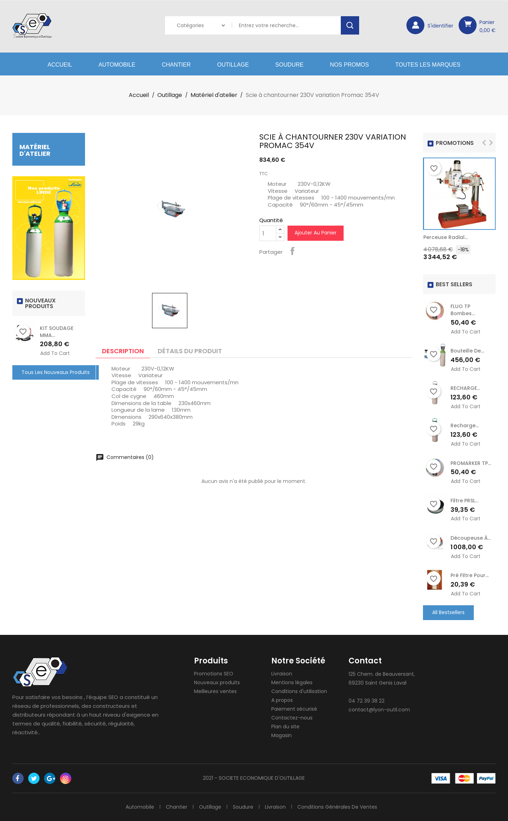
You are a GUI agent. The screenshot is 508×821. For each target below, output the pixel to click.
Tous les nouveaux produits (56, 372)
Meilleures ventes (215, 691)
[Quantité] (267, 233)
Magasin (281, 735)
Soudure (289, 65)
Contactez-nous (292, 717)
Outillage (233, 65)
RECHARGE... (465, 388)
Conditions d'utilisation (299, 691)
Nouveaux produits (217, 682)
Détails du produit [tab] (190, 351)
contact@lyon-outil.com (379, 709)
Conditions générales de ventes (337, 806)
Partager (292, 251)
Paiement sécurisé (294, 708)
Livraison (281, 673)
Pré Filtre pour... (469, 575)
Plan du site (285, 726)
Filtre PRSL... (464, 500)
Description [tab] (123, 351)
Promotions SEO (213, 673)
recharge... (464, 425)
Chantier (176, 65)
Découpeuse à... (470, 537)
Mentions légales (292, 682)
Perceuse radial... (445, 237)
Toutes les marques (428, 65)
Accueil (60, 65)
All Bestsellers (448, 612)
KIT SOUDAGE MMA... (56, 332)
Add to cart (55, 353)
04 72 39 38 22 (367, 700)
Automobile (116, 65)
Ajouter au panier (316, 232)
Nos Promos (349, 65)
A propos (282, 700)
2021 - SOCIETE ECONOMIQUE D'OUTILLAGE (254, 778)
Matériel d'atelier (34, 150)
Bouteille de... (467, 350)
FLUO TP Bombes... (462, 310)
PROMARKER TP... (470, 463)
